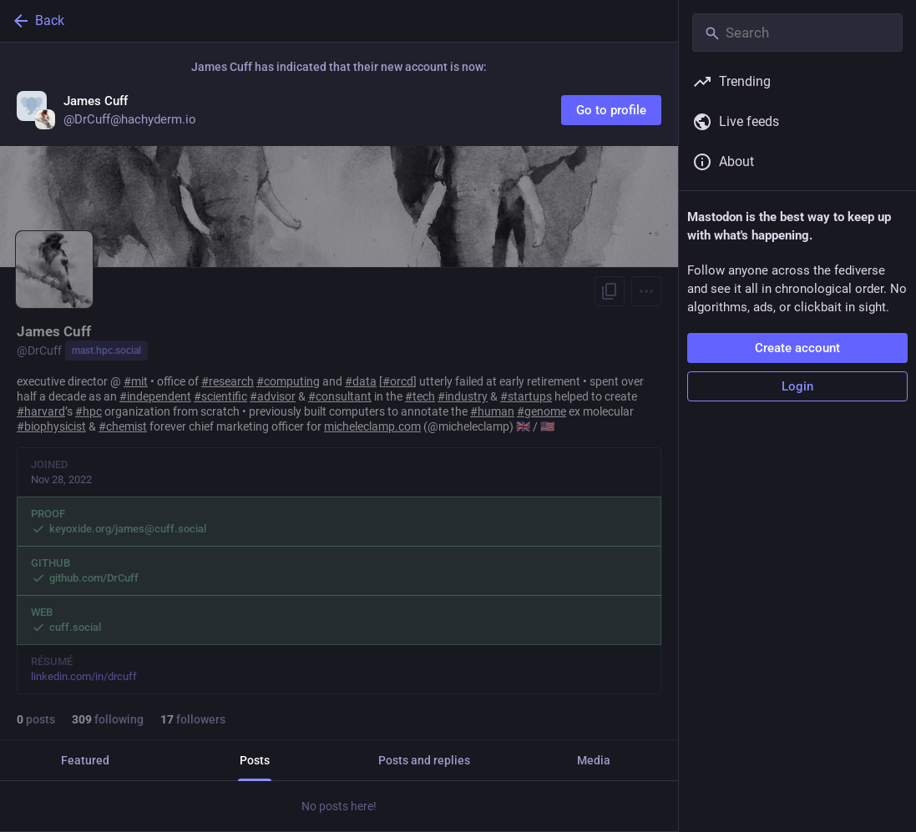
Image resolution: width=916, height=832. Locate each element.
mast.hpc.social (106, 350)
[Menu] (646, 291)
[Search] (797, 32)
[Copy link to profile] (610, 291)
